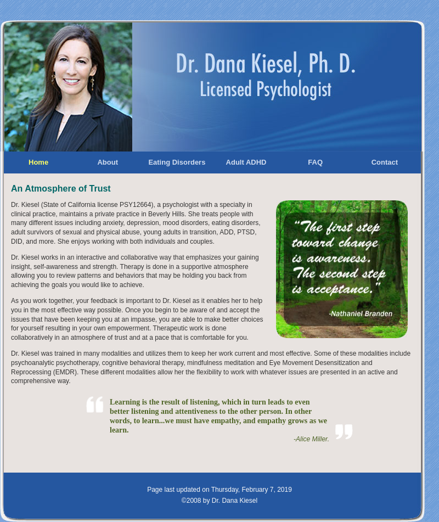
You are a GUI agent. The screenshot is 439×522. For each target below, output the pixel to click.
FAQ (315, 162)
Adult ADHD (246, 162)
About (107, 162)
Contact (385, 162)
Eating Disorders (176, 162)
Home (38, 162)
